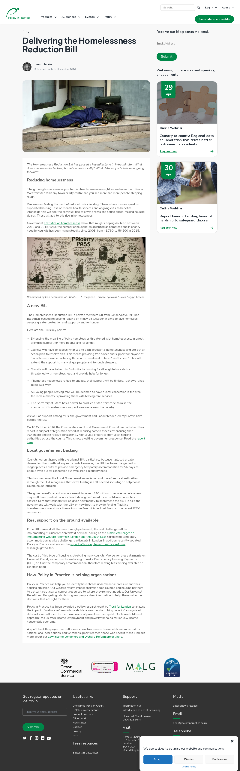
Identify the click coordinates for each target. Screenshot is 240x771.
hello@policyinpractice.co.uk (190, 723)
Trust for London (120, 607)
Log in (209, 7)
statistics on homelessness (62, 223)
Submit (166, 56)
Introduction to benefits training (141, 710)
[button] (232, 741)
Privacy (77, 731)
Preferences (219, 759)
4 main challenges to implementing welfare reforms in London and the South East (80, 535)
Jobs (75, 735)
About (226, 7)
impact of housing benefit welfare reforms (97, 544)
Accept (158, 759)
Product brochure (83, 714)
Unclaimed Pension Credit (88, 706)
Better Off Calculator (85, 752)
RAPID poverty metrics (86, 710)
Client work (79, 718)
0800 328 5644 (132, 719)
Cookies (77, 727)
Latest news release (185, 706)
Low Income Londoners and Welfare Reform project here (85, 637)
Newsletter (79, 722)
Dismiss (189, 759)
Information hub (132, 706)
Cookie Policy (189, 767)
